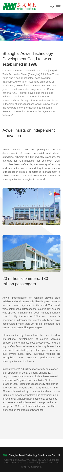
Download (32, 462)
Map (57, 462)
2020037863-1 (16, 462)
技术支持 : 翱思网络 (31, 467)
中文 (52, 6)
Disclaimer (46, 462)
